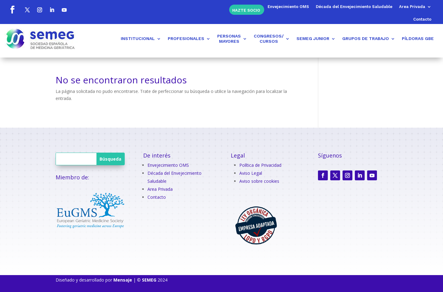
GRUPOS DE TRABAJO (365, 38)
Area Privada (412, 7)
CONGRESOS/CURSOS (269, 39)
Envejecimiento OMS (288, 7)
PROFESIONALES (186, 38)
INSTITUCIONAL (138, 38)
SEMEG (149, 280)
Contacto (422, 19)
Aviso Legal (250, 173)
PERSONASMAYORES (229, 39)
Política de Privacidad (260, 165)
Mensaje (122, 280)
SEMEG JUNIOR (312, 38)
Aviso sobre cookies (259, 181)
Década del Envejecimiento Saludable (354, 7)
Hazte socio (246, 10)
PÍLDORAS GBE (418, 38)
